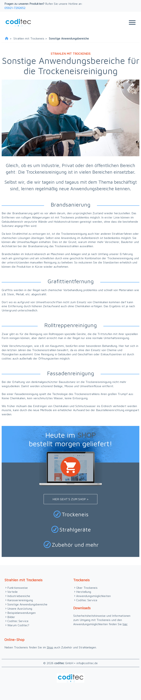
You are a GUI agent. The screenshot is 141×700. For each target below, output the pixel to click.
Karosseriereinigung (20, 600)
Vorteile (12, 591)
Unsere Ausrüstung (19, 608)
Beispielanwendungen (21, 612)
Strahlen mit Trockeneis (28, 38)
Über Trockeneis (86, 587)
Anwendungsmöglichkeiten (93, 596)
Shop (50, 647)
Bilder (11, 617)
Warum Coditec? (18, 625)
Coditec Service (17, 621)
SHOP (86, 435)
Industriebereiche (18, 596)
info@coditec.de (87, 663)
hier (125, 624)
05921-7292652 (14, 8)
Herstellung (83, 591)
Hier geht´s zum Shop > (70, 499)
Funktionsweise (17, 587)
